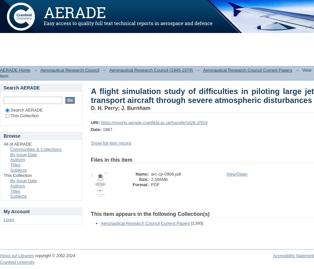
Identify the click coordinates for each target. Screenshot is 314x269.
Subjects (18, 170)
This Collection (22, 115)
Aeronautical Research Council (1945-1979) (151, 70)
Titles (15, 164)
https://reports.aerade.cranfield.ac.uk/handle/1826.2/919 (154, 122)
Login (308, 8)
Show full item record (111, 143)
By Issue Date (23, 154)
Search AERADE (24, 110)
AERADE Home (15, 70)
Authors (17, 159)
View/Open (236, 174)
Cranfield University (17, 262)
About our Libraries (17, 255)
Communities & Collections (35, 149)
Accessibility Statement (293, 255)
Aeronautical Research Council (69, 70)
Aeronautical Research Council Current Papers (247, 70)
